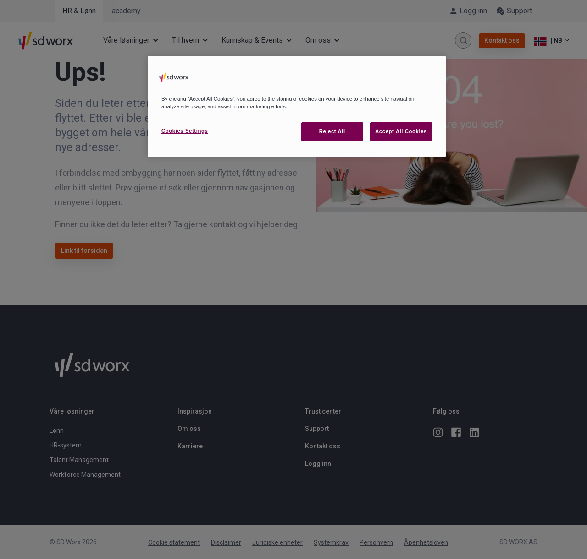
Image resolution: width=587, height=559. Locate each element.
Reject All (332, 131)
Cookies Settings (184, 131)
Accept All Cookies (401, 131)
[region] (297, 106)
